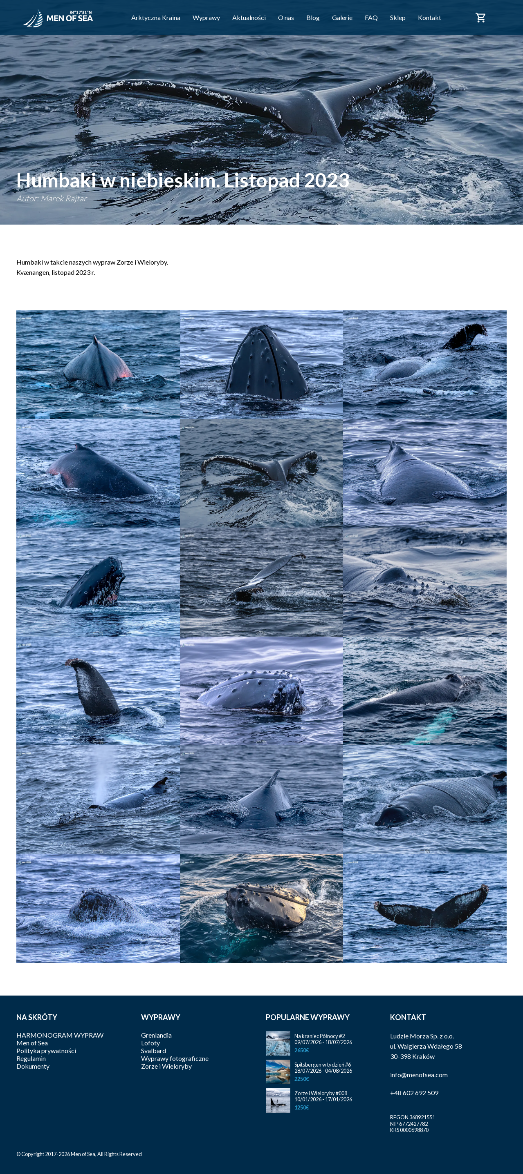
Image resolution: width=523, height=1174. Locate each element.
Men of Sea (32, 1043)
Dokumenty (32, 1066)
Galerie (342, 17)
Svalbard (153, 1050)
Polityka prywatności (46, 1050)
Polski (502, 12)
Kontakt (429, 17)
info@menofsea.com (419, 1074)
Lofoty (150, 1043)
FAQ (371, 17)
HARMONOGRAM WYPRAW (59, 1035)
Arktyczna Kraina (155, 17)
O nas (286, 17)
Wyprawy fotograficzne (175, 1058)
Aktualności (249, 17)
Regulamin (31, 1058)
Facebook (458, 17)
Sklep (398, 17)
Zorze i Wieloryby (166, 1066)
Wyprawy (206, 17)
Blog (313, 17)
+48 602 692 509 (414, 1092)
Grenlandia (156, 1035)
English (502, 21)
